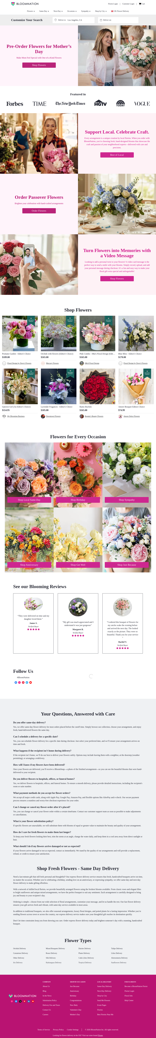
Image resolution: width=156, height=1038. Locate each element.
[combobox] (120, 20)
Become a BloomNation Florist (136, 987)
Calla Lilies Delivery (86, 958)
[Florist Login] (113, 4)
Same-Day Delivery (104, 987)
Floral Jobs (129, 996)
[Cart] (142, 4)
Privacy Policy (58, 1030)
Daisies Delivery (85, 949)
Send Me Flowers (103, 1001)
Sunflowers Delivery (118, 963)
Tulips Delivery (117, 949)
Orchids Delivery (19, 949)
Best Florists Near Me (105, 1015)
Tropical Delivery (85, 963)
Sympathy (85, 11)
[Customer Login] (128, 4)
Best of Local (117, 155)
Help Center (129, 1001)
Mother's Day (75, 1015)
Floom (100, 1036)
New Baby (74, 1006)
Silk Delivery (51, 958)
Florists (100, 1010)
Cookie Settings (73, 1030)
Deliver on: (107, 20)
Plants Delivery (84, 954)
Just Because (74, 987)
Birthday (73, 996)
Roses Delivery (51, 954)
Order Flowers (39, 210)
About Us (46, 987)
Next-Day (58, 11)
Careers (45, 1015)
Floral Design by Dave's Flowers (19, 363)
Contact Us (47, 1010)
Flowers (31, 11)
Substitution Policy (50, 1001)
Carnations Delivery (20, 954)
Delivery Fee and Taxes (51, 1006)
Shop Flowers (39, 65)
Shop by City (100, 11)
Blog (44, 992)
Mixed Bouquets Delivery (55, 949)
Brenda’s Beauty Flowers (94, 416)
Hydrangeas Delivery (53, 963)
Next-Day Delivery (104, 992)
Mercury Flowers (52, 363)
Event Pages (101, 1006)
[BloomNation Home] (24, 4)
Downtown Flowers (53, 416)
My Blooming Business (16, 416)
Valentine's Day (75, 1010)
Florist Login (129, 992)
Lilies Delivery (116, 954)
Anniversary (74, 992)
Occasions (72, 11)
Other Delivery (18, 958)
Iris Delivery (17, 963)
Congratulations (76, 1001)
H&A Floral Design (92, 363)
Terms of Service (43, 1030)
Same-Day (44, 11)
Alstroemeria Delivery (119, 958)
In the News (47, 996)
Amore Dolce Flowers (132, 416)
